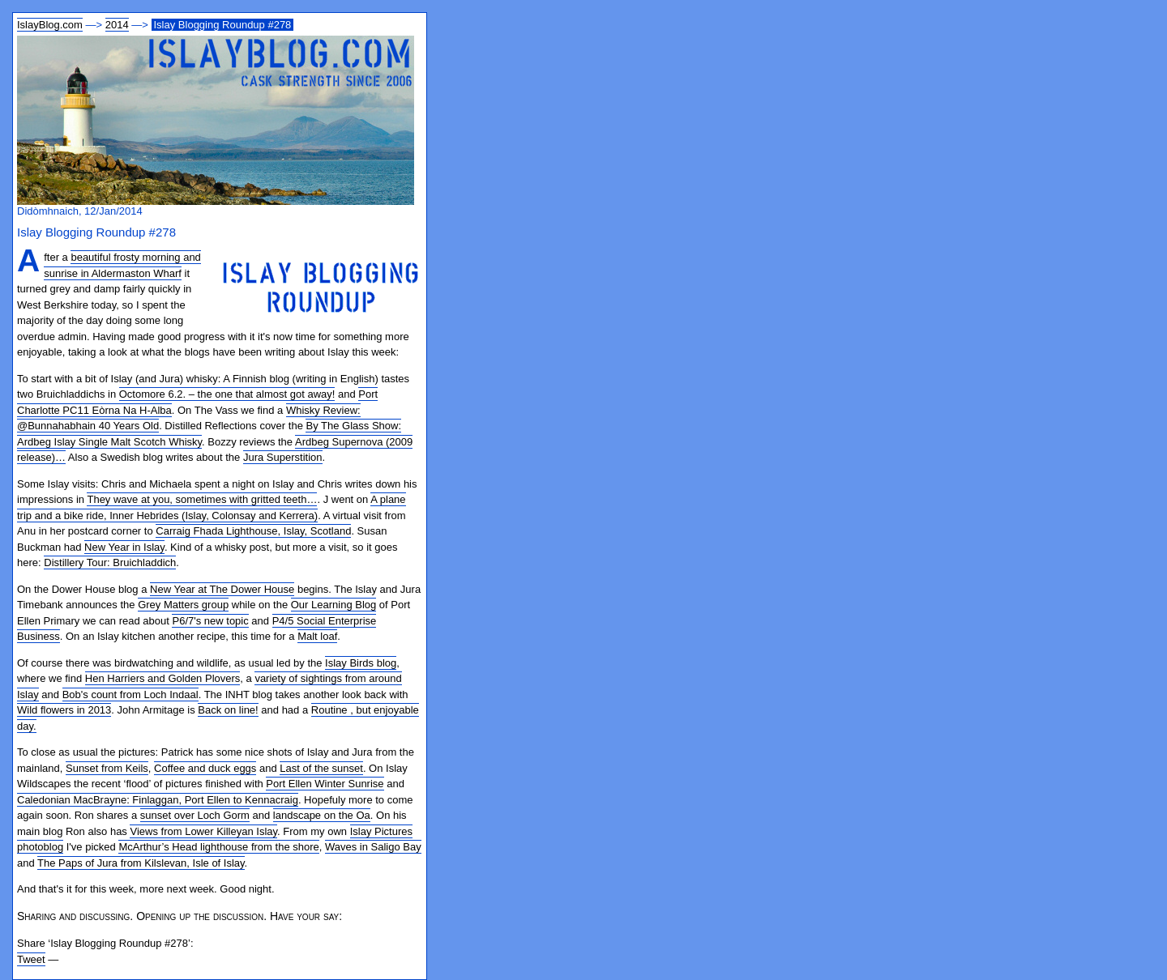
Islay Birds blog (360, 663)
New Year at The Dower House (222, 589)
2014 (117, 25)
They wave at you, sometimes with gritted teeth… (202, 499)
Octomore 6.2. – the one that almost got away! (227, 394)
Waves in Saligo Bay (373, 847)
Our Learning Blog (334, 605)
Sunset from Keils (107, 768)
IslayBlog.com (50, 25)
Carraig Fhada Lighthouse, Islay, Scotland (253, 531)
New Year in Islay (124, 547)
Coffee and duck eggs (205, 768)
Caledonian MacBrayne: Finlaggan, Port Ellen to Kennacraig (157, 800)
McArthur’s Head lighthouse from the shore (218, 847)
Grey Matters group (183, 605)
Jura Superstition (283, 457)
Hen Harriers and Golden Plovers (162, 678)
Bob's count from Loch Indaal (130, 694)
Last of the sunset (321, 768)
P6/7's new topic (210, 621)
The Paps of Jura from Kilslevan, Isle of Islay (141, 863)
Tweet (31, 959)
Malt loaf (317, 636)
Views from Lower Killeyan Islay (203, 831)
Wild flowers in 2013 (64, 710)
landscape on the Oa (321, 815)
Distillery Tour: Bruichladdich (110, 562)
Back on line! (228, 710)
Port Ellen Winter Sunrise (324, 784)
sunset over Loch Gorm (195, 815)
